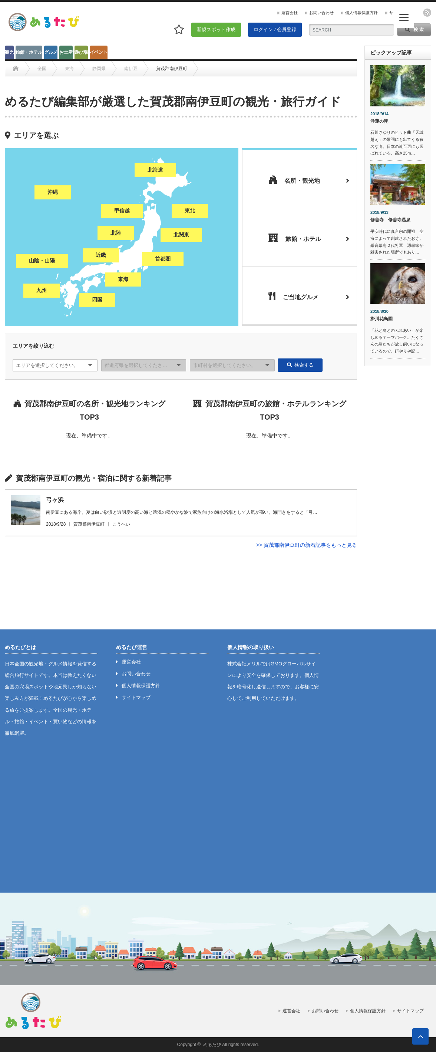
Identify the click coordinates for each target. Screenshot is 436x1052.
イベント (99, 52)
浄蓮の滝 (379, 121)
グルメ (50, 52)
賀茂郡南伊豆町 (89, 524)
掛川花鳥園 (381, 318)
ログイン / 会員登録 (275, 29)
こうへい (121, 524)
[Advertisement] (397, 485)
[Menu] (404, 17)
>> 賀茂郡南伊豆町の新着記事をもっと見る (306, 545)
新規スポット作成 (216, 29)
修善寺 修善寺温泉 (390, 219)
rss (427, 13)
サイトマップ (136, 697)
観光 (9, 52)
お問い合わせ (321, 12)
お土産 (66, 52)
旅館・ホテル (29, 52)
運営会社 (289, 12)
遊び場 (81, 52)
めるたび (212, 1044)
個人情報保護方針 (361, 12)
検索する (300, 365)
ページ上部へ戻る (420, 1036)
